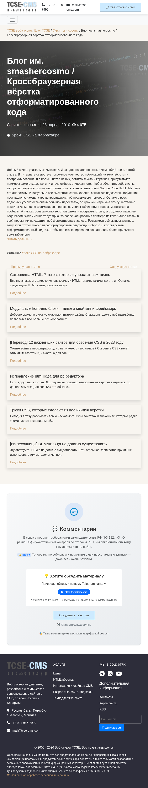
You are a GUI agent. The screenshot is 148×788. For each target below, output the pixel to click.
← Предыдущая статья (23, 266)
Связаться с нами (120, 7)
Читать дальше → (20, 239)
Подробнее (18, 293)
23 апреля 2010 (56, 125)
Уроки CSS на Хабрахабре (36, 135)
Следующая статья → (125, 266)
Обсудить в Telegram (74, 615)
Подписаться (111, 727)
